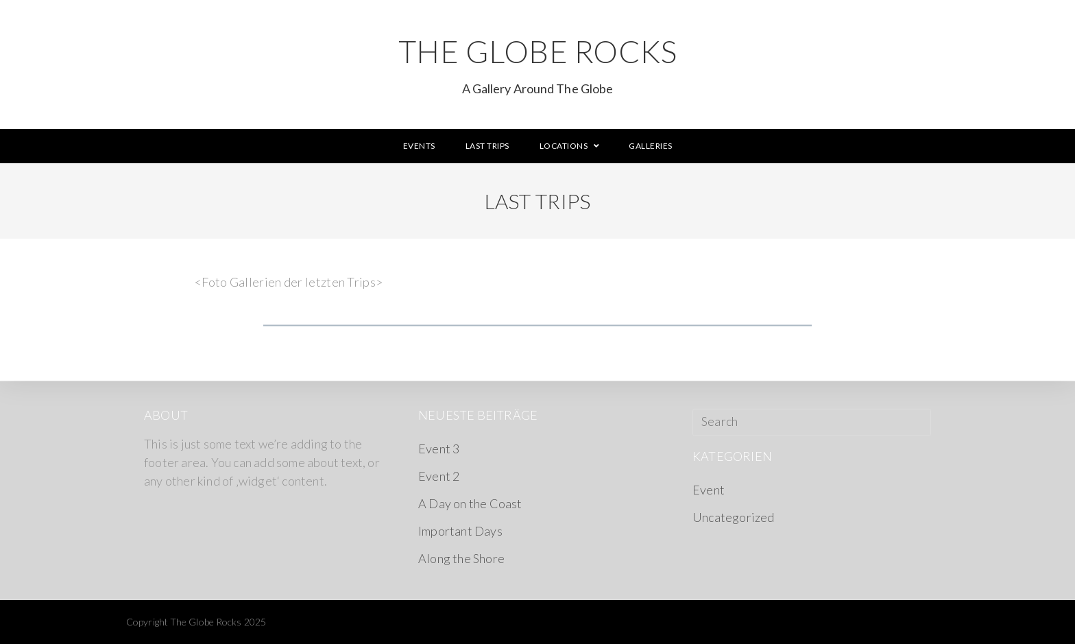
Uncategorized (733, 517)
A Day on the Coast (470, 503)
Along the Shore (461, 558)
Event (708, 489)
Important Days (460, 530)
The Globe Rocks (537, 64)
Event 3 (438, 448)
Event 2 (438, 476)
